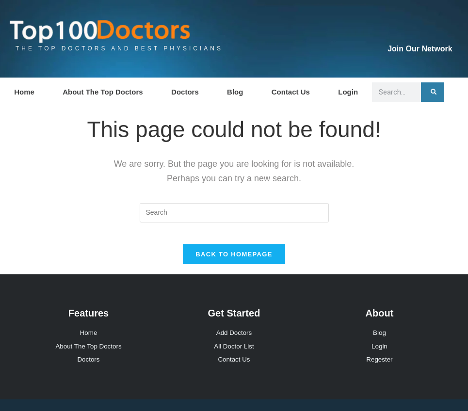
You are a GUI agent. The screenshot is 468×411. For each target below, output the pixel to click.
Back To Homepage (233, 262)
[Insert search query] (234, 212)
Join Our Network (419, 49)
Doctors (185, 92)
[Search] (432, 92)
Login (348, 92)
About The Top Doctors (103, 92)
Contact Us (291, 92)
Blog (235, 92)
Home (24, 92)
